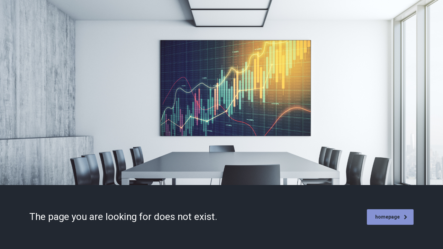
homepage (391, 217)
